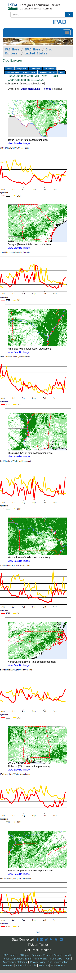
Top (38, 932)
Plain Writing (40, 958)
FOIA (67, 958)
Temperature (35, 69)
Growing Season (29, 72)
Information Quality (26, 965)
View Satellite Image (19, 143)
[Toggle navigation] (67, 32)
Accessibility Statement (15, 962)
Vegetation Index (12, 72)
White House (58, 965)
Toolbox (9, 69)
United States (35, 53)
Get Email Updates (38, 950)
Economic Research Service (47, 955)
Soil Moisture (49, 69)
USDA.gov (23, 955)
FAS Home (12, 49)
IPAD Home (32, 49)
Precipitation (21, 69)
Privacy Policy (37, 962)
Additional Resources (47, 72)
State (62, 72)
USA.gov (44, 965)
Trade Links (56, 958)
